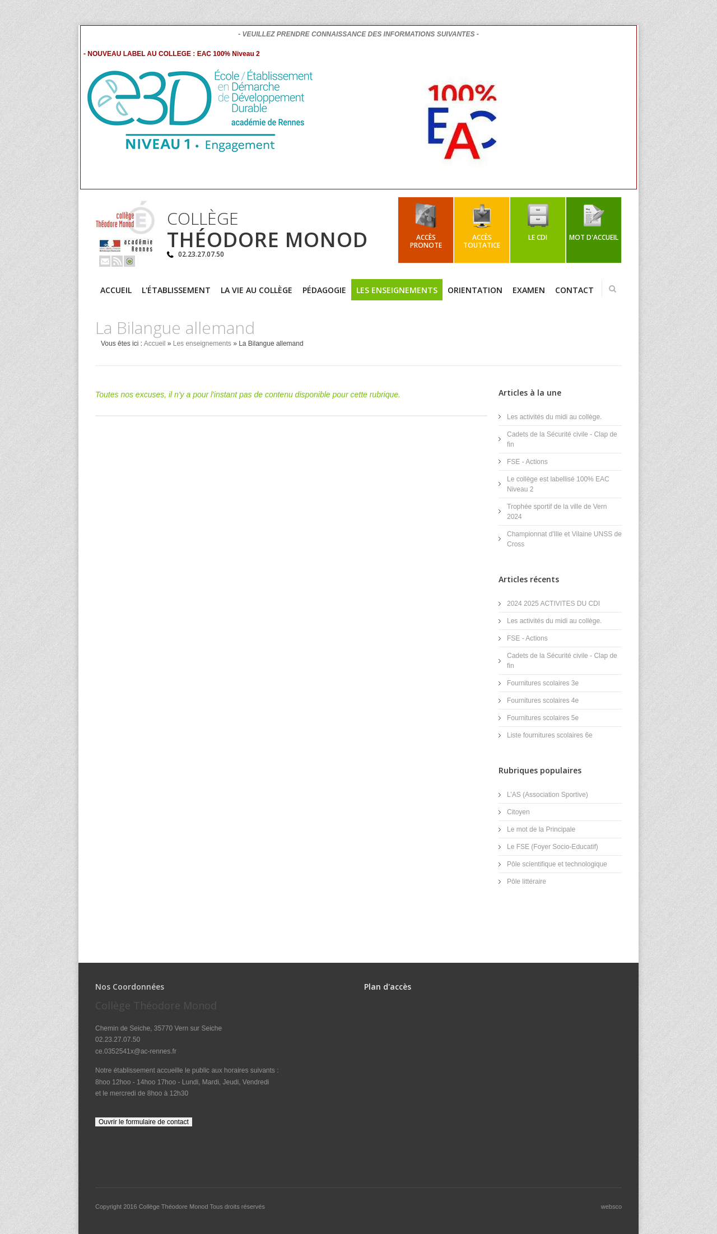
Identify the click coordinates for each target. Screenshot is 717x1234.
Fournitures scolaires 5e (543, 718)
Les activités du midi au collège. (554, 417)
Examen (529, 290)
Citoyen (518, 812)
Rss (117, 261)
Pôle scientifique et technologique (557, 864)
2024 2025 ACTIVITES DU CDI (553, 603)
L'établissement (176, 290)
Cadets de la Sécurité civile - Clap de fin (562, 439)
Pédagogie (324, 290)
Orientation (475, 290)
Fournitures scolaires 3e (543, 683)
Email (104, 261)
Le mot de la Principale (541, 829)
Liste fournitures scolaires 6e (550, 735)
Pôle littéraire (526, 881)
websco (611, 1206)
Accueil (116, 290)
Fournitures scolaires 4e (543, 700)
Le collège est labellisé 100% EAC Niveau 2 (558, 484)
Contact (574, 290)
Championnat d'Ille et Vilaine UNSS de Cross (564, 539)
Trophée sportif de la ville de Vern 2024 (557, 512)
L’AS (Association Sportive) (547, 795)
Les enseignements (396, 290)
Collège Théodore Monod (174, 1206)
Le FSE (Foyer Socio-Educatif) (552, 847)
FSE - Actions (527, 462)
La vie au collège (256, 290)
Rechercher (612, 288)
